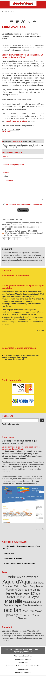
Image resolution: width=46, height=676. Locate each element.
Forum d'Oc (13, 589)
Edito (11, 11)
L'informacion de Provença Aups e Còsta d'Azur (21, 547)
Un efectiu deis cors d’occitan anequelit (20, 227)
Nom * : (6, 157)
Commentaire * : (9, 180)
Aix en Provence (27, 577)
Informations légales (12, 558)
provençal (12, 615)
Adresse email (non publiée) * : (14, 164)
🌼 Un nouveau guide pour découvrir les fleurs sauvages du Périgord (20, 357)
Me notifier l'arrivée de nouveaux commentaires (24, 204)
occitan (12, 610)
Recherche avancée (10, 424)
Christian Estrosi (12, 586)
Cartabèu (7, 270)
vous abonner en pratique (16, 121)
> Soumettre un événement (15, 276)
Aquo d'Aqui (16, 582)
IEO (32, 593)
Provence (25, 615)
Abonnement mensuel (23, 659)
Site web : (6, 172)
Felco (26, 586)
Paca (25, 611)
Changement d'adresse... (14, 231)
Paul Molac (35, 611)
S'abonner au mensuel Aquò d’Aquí (19, 563)
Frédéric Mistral (31, 589)
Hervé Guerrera (17, 593)
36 (27, 239)
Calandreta (37, 582)
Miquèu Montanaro (24, 605)
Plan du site (23, 662)
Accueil (4, 11)
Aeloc (12, 577)
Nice (39, 605)
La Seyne (33, 597)
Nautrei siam (9, 553)
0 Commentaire (8, 360)
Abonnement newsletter (23, 656)
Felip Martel (36, 586)
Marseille (13, 601)
